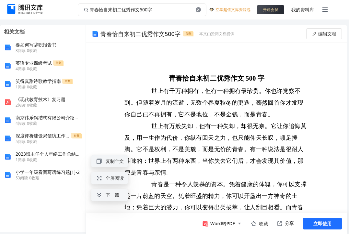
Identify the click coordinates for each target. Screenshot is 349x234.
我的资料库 (302, 9)
